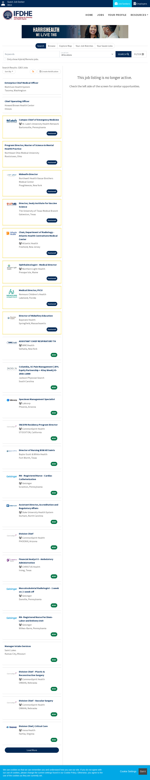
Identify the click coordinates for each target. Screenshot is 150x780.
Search (40, 45)
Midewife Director (28, 174)
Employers (140, 3)
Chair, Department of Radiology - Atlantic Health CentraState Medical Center (38, 236)
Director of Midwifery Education (36, 315)
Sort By (8, 71)
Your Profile (117, 15)
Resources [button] (138, 15)
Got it (143, 771)
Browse (51, 45)
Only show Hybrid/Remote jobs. (23, 59)
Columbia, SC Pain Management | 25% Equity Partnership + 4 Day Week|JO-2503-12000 (39, 370)
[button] (139, 54)
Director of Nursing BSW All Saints (37, 450)
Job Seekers (122, 3)
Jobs (100, 15)
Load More (32, 750)
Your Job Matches (84, 45)
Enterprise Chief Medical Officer (21, 82)
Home (89, 15)
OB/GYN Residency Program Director (38, 424)
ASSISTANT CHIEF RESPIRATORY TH (37, 341)
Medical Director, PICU (31, 290)
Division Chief (26, 533)
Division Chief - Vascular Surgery (36, 700)
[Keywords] (31, 54)
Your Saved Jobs (105, 45)
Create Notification (49, 71)
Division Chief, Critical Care (33, 726)
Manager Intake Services (18, 646)
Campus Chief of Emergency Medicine (39, 119)
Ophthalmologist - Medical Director (38, 264)
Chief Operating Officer (17, 101)
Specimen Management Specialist (37, 399)
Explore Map (65, 45)
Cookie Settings (128, 771)
